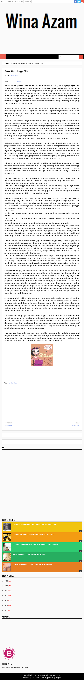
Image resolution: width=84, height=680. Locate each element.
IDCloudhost (23, 667)
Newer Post (8, 425)
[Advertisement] (42, 46)
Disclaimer (27, 1)
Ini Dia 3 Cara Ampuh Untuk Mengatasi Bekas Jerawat (32, 564)
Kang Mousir (36, 678)
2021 (6, 586)
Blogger (58, 678)
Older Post (76, 425)
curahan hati (12, 383)
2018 (6, 600)
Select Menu (3, 56)
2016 (6, 610)
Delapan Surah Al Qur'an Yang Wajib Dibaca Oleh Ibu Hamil (34, 524)
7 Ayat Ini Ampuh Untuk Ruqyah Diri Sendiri (29, 554)
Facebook (75, 1)
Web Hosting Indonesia (10, 667)
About (2, 1)
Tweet (19, 81)
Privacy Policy (19, 1)
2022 (6, 581)
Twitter (79, 1)
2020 (6, 591)
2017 (6, 605)
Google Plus (82, 1)
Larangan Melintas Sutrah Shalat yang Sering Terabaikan (33, 534)
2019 (6, 596)
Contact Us (9, 1)
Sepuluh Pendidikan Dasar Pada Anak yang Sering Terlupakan (35, 544)
